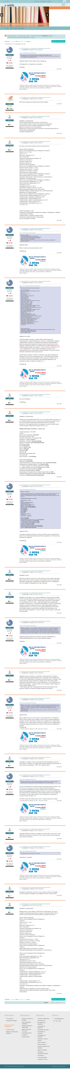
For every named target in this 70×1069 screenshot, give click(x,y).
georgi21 (9, 597)
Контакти (43, 1)
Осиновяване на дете (27, 1033)
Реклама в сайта (25, 1037)
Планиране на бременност (44, 1019)
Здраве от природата (42, 1050)
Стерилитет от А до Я (42, 1060)
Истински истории (10, 1030)
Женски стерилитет (42, 1045)
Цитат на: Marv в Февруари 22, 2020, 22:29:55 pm (28, 703)
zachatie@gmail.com (4, 2)
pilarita (9, 120)
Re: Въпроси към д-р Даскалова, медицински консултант (36, 48)
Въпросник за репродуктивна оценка (29, 788)
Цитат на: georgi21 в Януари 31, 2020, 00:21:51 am (28, 626)
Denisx (9, 416)
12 (21, 41)
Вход (16, 28)
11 (19, 41)
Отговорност (25, 1035)
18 (25, 41)
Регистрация (21, 28)
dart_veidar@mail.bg (10, 146)
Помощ (11, 28)
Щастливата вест (41, 1021)
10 (18, 41)
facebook (8, 2)
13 (22, 41)
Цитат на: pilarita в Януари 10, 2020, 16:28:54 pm (28, 233)
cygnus (50, 35)
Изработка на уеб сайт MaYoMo (58, 1066)
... (11, 41)
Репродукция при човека (43, 1030)
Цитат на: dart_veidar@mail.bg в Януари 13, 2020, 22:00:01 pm (30, 286)
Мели (10, 55)
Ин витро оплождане (42, 1058)
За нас (37, 1)
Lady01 (9, 104)
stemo (9, 908)
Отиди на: (46, 1003)
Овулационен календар (11, 1021)
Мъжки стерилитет (42, 1043)
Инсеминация (41, 1056)
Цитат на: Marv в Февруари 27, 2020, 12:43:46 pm (28, 851)
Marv (10, 676)
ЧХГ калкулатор (9, 1019)
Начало (7, 28)
